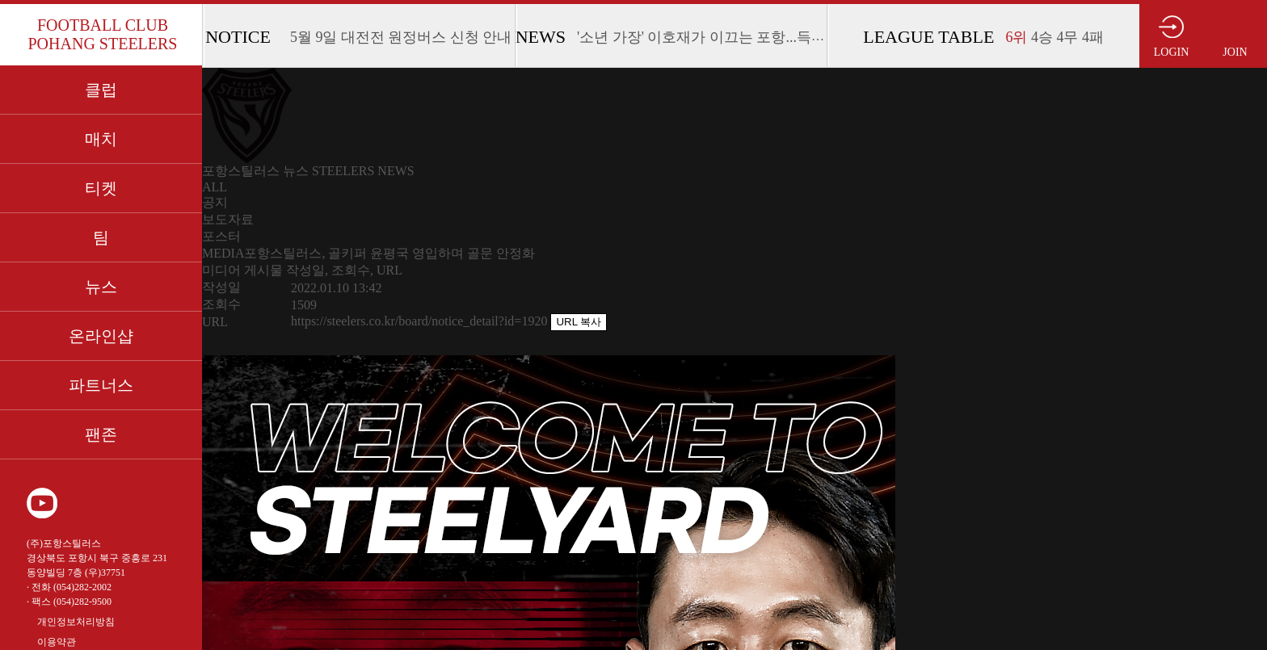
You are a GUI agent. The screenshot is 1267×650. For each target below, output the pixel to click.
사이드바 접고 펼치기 (1238, 362)
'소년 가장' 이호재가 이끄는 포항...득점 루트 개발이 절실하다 (772, 37)
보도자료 (228, 219)
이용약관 (56, 642)
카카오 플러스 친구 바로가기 (158, 503)
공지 (215, 202)
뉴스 (101, 287)
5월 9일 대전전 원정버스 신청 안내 (401, 37)
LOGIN (1171, 52)
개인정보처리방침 (76, 621)
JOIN (1235, 52)
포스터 (221, 236)
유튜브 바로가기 (42, 503)
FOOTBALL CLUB (102, 34)
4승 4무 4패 (1054, 37)
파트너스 (101, 385)
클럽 (101, 90)
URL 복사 (578, 322)
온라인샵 (101, 336)
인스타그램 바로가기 (80, 503)
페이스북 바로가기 (119, 503)
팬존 (101, 434)
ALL (214, 187)
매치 (101, 139)
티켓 (101, 188)
